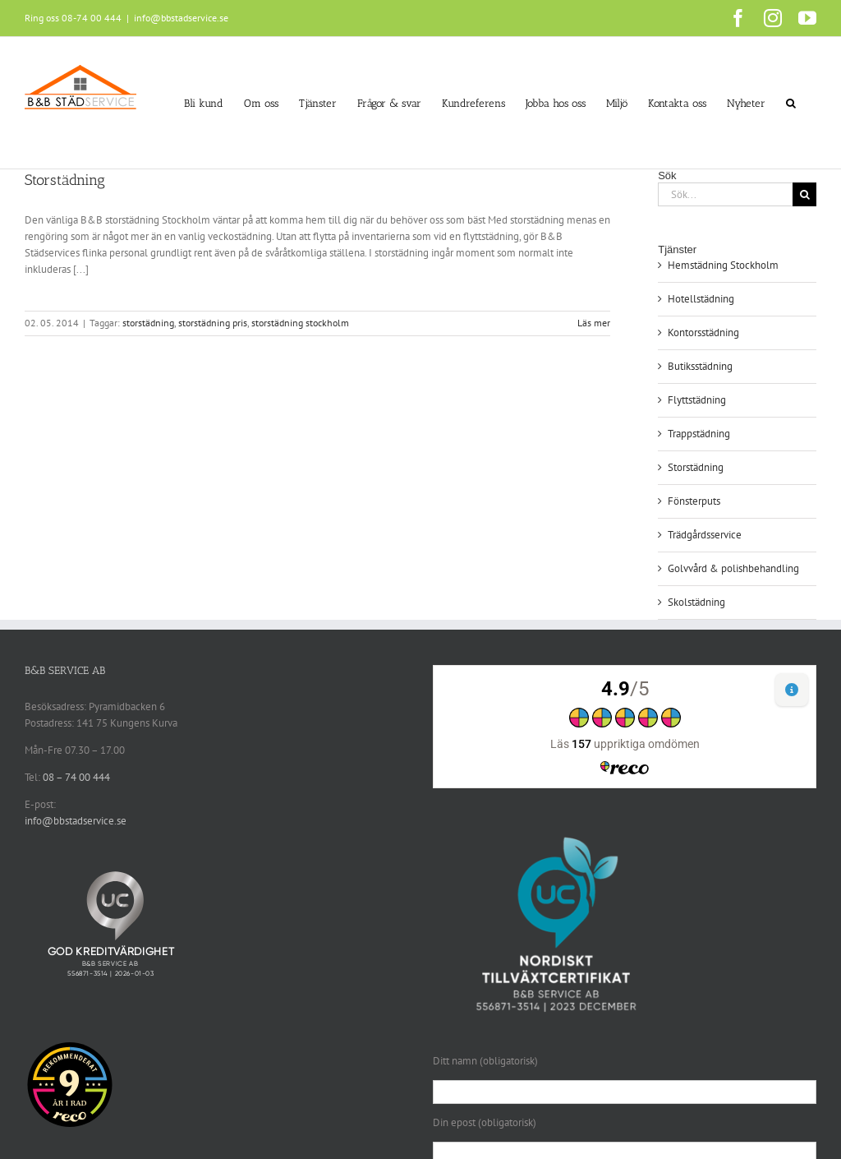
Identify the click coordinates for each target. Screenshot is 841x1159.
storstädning (148, 322)
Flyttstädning (697, 400)
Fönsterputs (694, 501)
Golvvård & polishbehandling (733, 568)
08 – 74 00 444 (76, 777)
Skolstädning (696, 602)
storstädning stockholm (300, 322)
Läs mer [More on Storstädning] (593, 322)
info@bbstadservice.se (181, 18)
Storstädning (65, 180)
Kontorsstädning (703, 332)
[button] (791, 103)
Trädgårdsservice (705, 535)
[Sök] (804, 194)
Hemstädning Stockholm (723, 265)
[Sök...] (725, 194)
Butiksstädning (700, 366)
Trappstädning (699, 434)
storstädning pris (212, 322)
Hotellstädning (701, 299)
